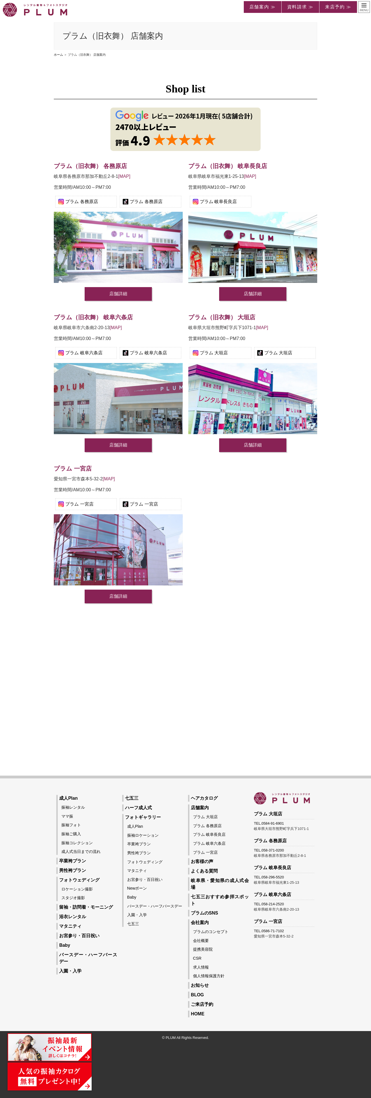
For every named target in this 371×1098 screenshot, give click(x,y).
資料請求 (297, 6)
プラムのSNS (204, 913)
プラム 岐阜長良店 (218, 201)
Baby (64, 945)
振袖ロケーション (143, 835)
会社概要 (201, 940)
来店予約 (335, 6)
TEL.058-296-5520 (269, 877)
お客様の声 (202, 861)
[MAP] (124, 176)
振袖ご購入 (71, 834)
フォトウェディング (79, 880)
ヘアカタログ (204, 798)
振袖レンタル (73, 807)
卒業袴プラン (72, 861)
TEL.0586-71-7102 (269, 931)
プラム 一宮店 (79, 504)
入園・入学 (70, 971)
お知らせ (200, 985)
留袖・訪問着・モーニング (86, 907)
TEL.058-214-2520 (269, 904)
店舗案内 (200, 807)
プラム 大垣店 (214, 352)
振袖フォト (71, 825)
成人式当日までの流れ (81, 851)
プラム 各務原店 (81, 201)
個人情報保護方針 (208, 976)
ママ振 (67, 816)
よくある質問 (204, 871)
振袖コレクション (77, 843)
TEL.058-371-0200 (269, 850)
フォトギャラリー (143, 817)
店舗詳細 (118, 293)
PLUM (171, 1038)
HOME (197, 1013)
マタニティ (70, 926)
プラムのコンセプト (210, 931)
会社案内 (200, 922)
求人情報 (201, 967)
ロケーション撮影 (77, 889)
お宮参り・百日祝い (79, 935)
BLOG (197, 994)
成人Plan (68, 798)
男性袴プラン (72, 870)
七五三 (131, 798)
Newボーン (137, 888)
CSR (197, 958)
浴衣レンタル (72, 916)
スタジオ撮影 (73, 897)
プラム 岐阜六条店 (83, 352)
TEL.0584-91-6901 (269, 823)
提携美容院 (203, 949)
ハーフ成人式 (138, 807)
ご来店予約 (202, 1004)
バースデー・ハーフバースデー (154, 906)
